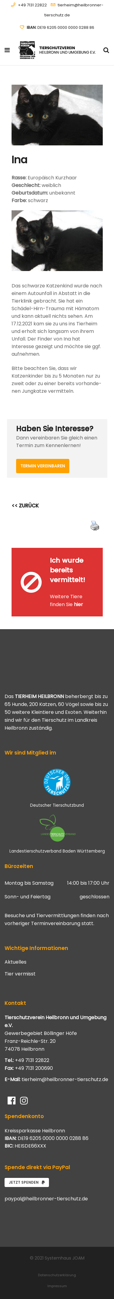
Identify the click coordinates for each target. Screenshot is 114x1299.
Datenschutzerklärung (57, 1275)
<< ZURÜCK (25, 505)
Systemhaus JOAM (65, 1258)
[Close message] (98, 552)
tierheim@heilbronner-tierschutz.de (65, 1079)
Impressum (57, 1286)
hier (78, 604)
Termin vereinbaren (42, 466)
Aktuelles (15, 962)
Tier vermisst (20, 974)
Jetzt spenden (27, 1182)
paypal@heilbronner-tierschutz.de (46, 1198)
